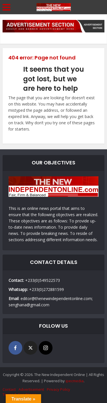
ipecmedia (75, 380)
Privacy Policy (58, 389)
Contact (9, 389)
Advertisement (31, 389)
